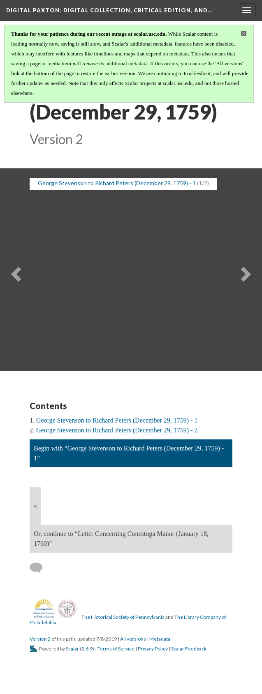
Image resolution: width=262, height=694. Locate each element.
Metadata (159, 639)
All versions (133, 639)
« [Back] (35, 505)
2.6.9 (87, 649)
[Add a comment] (40, 568)
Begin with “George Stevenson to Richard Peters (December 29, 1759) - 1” (129, 453)
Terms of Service (115, 649)
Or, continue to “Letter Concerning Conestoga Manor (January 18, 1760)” (121, 538)
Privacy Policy (153, 649)
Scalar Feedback (188, 649)
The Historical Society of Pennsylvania (123, 617)
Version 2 (40, 639)
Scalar (72, 649)
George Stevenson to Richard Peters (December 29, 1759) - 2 (116, 430)
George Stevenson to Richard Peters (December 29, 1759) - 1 (116, 420)
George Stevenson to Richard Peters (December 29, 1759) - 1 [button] (117, 182)
